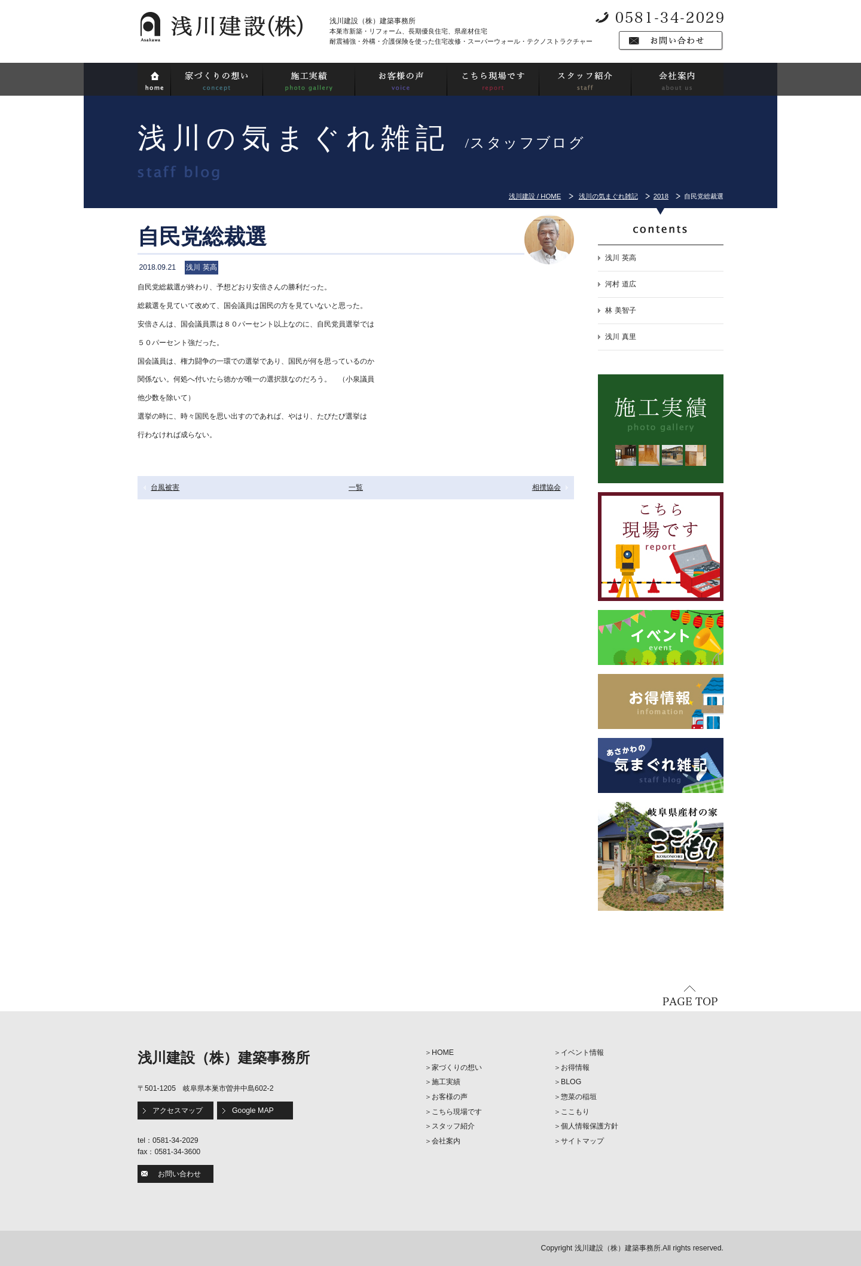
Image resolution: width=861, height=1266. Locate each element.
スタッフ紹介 (453, 1126)
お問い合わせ (179, 1174)
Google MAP (253, 1110)
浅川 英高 (620, 258)
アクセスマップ (177, 1110)
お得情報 (575, 1067)
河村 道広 (620, 284)
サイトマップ (582, 1141)
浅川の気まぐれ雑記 (608, 196)
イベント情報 (582, 1052)
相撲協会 (546, 487)
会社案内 (446, 1141)
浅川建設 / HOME (535, 196)
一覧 (356, 487)
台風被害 (165, 487)
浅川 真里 (620, 336)
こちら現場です (457, 1112)
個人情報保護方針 (589, 1126)
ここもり (575, 1112)
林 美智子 (620, 310)
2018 (661, 196)
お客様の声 (450, 1097)
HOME (443, 1052)
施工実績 (446, 1082)
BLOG (571, 1082)
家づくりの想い (457, 1067)
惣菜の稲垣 (579, 1097)
